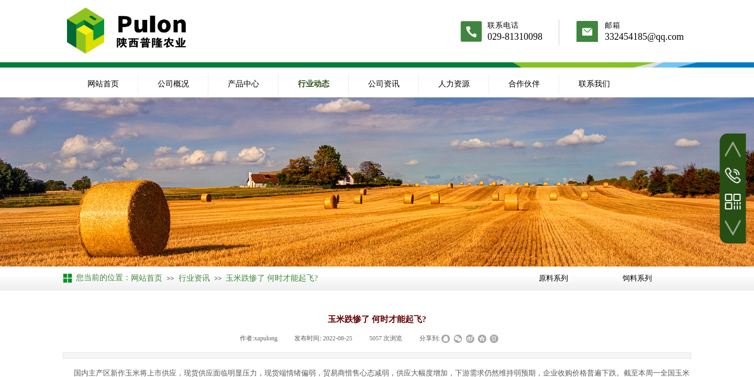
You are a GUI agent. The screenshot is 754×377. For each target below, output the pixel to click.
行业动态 (313, 84)
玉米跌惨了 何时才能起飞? (271, 278)
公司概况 (173, 84)
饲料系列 (637, 278)
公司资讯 (384, 84)
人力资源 (454, 84)
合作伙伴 (524, 84)
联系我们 (594, 84)
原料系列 (553, 278)
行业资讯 (194, 278)
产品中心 (243, 84)
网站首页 (103, 84)
